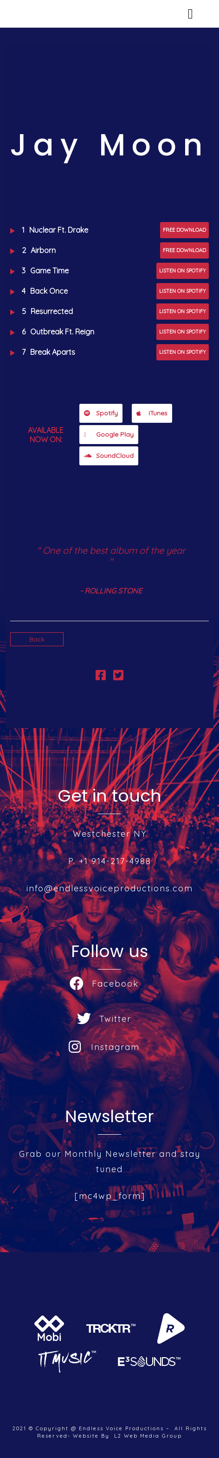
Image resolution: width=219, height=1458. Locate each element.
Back (37, 639)
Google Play (109, 434)
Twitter (104, 1018)
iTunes (151, 413)
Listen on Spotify (182, 270)
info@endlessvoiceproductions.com (109, 888)
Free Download (184, 230)
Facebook (104, 983)
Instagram (104, 1047)
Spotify (101, 413)
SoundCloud (109, 455)
